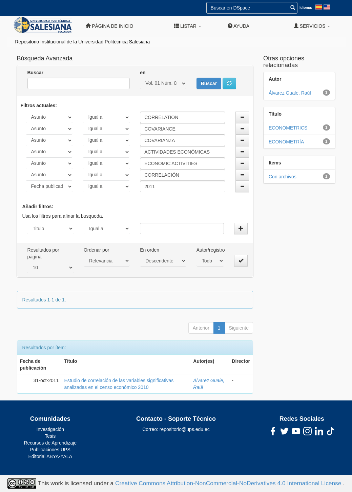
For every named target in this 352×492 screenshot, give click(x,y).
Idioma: (305, 7)
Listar (187, 26)
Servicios (312, 26)
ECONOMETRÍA (286, 141)
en (142, 72)
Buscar (35, 72)
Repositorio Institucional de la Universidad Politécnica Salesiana (82, 41)
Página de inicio (109, 26)
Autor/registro (210, 250)
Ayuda (238, 26)
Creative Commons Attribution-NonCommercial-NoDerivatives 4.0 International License (229, 483)
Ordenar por (96, 250)
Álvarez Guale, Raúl (290, 93)
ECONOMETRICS (288, 128)
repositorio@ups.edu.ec (185, 429)
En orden (149, 250)
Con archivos (282, 176)
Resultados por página (43, 253)
